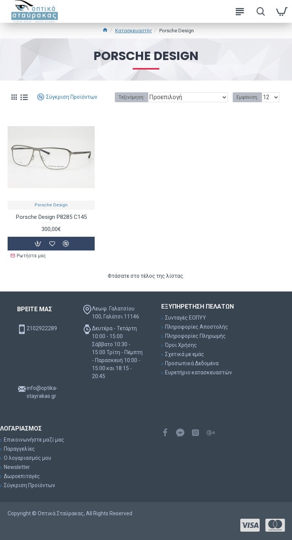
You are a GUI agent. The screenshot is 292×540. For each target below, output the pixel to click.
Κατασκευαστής (133, 30)
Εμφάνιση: (247, 97)
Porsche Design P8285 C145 (51, 217)
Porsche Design (51, 205)
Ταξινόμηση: (129, 97)
